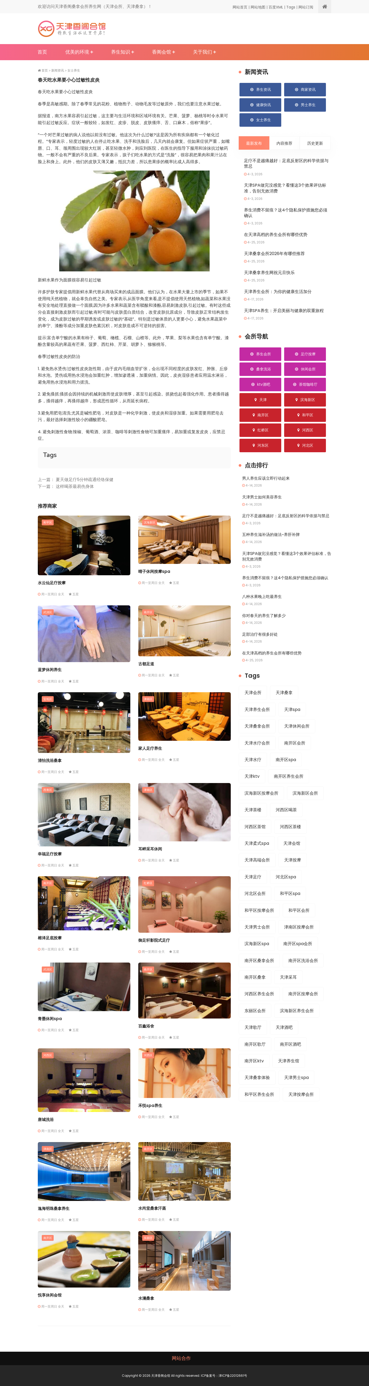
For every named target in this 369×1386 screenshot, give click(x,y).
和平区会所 (299, 924)
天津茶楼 (253, 822)
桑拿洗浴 (260, 370)
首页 (42, 52)
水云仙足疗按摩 (52, 583)
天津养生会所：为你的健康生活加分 (278, 292)
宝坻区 (47, 699)
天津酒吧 (284, 1042)
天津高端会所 (257, 873)
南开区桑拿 (255, 991)
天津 (260, 400)
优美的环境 (77, 52)
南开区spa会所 (297, 958)
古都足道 (146, 664)
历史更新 (315, 143)
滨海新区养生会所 (297, 1025)
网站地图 (258, 7)
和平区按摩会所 (259, 924)
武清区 (47, 612)
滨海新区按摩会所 (261, 806)
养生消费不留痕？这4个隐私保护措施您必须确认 (285, 213)
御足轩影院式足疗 (154, 940)
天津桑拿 (284, 704)
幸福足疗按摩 (50, 854)
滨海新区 (149, 522)
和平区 (47, 522)
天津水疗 (253, 772)
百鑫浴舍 (146, 1026)
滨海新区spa (257, 958)
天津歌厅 (253, 1042)
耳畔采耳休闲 (150, 849)
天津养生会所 (257, 721)
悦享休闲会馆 (50, 1295)
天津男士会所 (257, 941)
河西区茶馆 (255, 839)
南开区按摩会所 (303, 1008)
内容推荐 (284, 143)
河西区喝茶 (286, 822)
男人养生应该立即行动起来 (267, 479)
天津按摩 (292, 873)
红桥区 (148, 883)
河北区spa (286, 890)
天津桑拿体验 (257, 1093)
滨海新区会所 (305, 806)
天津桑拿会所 (257, 738)
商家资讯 (305, 89)
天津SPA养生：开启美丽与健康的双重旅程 (284, 311)
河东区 (260, 446)
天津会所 (253, 704)
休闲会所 (305, 370)
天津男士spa (296, 1093)
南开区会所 (294, 755)
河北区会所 (255, 907)
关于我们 (202, 52)
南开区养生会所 (288, 789)
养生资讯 (260, 89)
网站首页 (240, 7)
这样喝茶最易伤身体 (75, 486)
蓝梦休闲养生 (50, 669)
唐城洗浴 (46, 1119)
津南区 (148, 699)
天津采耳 (288, 991)
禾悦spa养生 (150, 1105)
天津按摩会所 (301, 1110)
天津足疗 (253, 890)
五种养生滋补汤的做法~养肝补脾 (272, 541)
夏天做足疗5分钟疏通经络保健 (84, 480)
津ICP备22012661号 (233, 1375)
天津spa (292, 721)
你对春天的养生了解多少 (265, 627)
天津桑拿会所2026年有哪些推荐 (274, 254)
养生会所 (260, 354)
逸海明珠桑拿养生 (54, 1208)
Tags (290, 7)
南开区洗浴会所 (303, 975)
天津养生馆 (288, 1076)
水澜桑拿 (146, 1298)
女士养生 (73, 70)
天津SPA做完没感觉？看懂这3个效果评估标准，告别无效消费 (285, 189)
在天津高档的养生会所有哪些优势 (275, 235)
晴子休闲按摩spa (154, 571)
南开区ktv (254, 1076)
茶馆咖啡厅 (305, 385)
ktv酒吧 (260, 385)
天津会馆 (291, 856)
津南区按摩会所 (299, 941)
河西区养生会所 (259, 1008)
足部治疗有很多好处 (261, 646)
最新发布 (254, 143)
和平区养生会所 (259, 1110)
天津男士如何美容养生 (263, 498)
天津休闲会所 (297, 738)
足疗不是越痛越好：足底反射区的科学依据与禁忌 (286, 164)
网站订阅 (305, 7)
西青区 (47, 790)
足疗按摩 (305, 354)
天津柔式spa (257, 856)
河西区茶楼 (290, 839)
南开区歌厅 (255, 1059)
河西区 (47, 1055)
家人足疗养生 (150, 748)
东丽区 (148, 1238)
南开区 (148, 612)
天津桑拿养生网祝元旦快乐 (269, 273)
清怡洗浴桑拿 (50, 760)
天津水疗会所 (257, 755)
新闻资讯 (57, 70)
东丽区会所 (255, 1025)
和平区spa (290, 907)
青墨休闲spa (50, 1018)
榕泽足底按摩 (50, 938)
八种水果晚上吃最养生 (263, 608)
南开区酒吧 (290, 1059)
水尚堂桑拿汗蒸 (152, 1208)
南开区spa (286, 772)
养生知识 (120, 52)
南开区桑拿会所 (259, 975)
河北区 (305, 446)
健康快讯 (260, 104)
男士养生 (305, 104)
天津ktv (252, 789)
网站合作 (181, 1358)
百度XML (276, 7)
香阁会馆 (161, 52)
